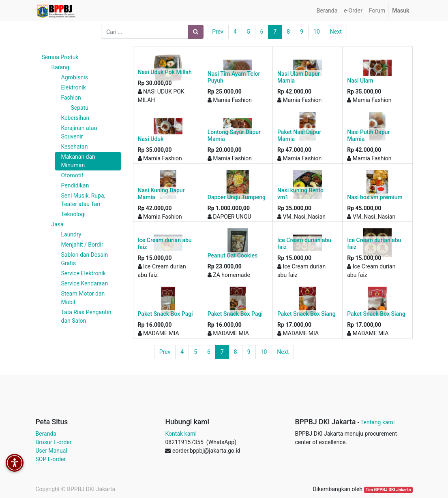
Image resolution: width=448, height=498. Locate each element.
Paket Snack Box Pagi (165, 314)
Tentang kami (377, 422)
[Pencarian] (196, 32)
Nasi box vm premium (374, 197)
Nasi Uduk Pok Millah (165, 72)
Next (336, 31)
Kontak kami (180, 433)
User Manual (51, 450)
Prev (217, 31)
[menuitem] (327, 10)
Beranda (46, 433)
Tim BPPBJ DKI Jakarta (388, 489)
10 (316, 31)
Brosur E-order (54, 442)
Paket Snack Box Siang (306, 314)
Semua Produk (60, 57)
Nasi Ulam (360, 80)
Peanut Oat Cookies (233, 255)
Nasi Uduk (151, 139)
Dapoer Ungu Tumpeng (237, 197)
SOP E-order (51, 459)
